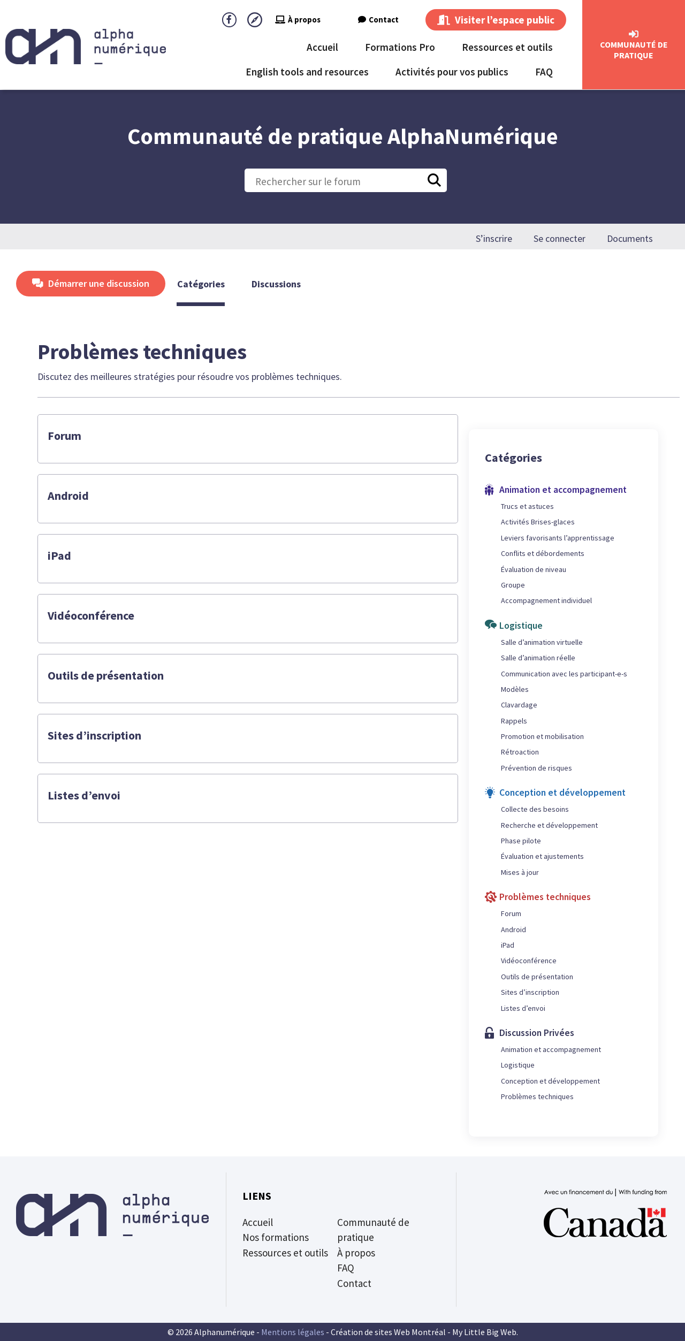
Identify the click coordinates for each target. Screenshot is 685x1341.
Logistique (518, 1065)
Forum (64, 435)
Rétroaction (520, 752)
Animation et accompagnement (551, 1049)
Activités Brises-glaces (538, 522)
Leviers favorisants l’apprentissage (557, 538)
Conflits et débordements (542, 553)
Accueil (322, 47)
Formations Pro (400, 47)
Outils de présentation (106, 675)
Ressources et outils (507, 47)
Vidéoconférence (91, 615)
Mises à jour (520, 872)
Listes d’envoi (84, 795)
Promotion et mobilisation (542, 736)
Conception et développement (550, 1081)
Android (68, 495)
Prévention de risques (536, 768)
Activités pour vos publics (451, 71)
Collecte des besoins (535, 809)
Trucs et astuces (527, 506)
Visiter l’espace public (495, 19)
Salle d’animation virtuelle (542, 642)
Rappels (514, 721)
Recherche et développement (549, 825)
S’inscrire (494, 238)
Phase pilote (521, 840)
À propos (298, 19)
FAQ (544, 71)
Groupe (513, 585)
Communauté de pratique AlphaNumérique (342, 136)
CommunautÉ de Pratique (634, 49)
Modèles (515, 689)
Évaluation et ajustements (542, 856)
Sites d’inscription (94, 735)
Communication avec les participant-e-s (564, 674)
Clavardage (519, 705)
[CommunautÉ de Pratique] (633, 34)
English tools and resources (307, 71)
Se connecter (559, 238)
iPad (59, 555)
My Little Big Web (484, 1332)
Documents (630, 238)
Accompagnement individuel (546, 600)
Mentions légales (292, 1332)
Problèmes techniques (537, 1096)
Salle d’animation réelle (538, 657)
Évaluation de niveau (533, 569)
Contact (378, 19)
